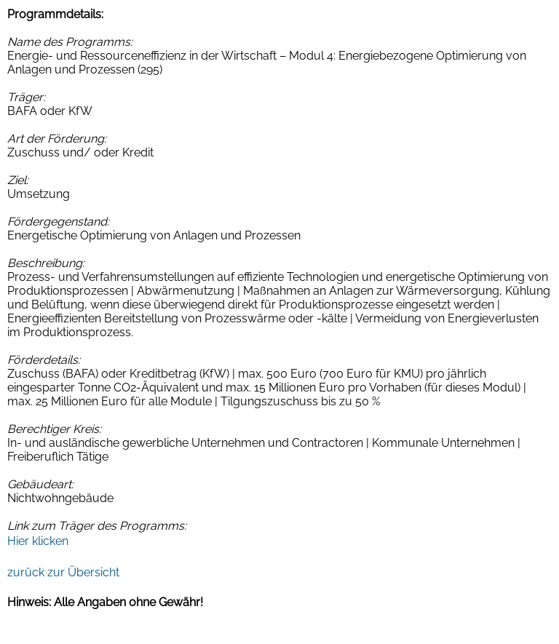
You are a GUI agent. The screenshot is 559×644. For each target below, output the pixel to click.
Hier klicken (37, 541)
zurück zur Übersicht (63, 572)
